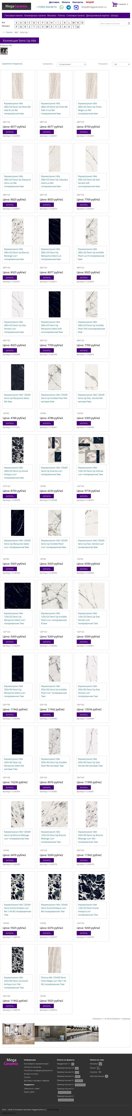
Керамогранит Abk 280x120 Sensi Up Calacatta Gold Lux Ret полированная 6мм (54, 181)
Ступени (93, 1072)
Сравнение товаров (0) (12, 63)
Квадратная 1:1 (63, 1063)
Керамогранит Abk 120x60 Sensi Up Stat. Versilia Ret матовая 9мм (91, 398)
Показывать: (103, 64)
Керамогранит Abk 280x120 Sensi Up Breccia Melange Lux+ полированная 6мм (16, 254)
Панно (93, 1068)
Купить (10, 132)
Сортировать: (48, 64)
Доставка (54, 2)
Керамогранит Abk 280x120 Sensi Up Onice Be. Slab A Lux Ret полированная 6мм (54, 108)
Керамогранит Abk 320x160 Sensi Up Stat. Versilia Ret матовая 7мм (90, 762)
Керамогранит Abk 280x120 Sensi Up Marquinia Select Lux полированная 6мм (51, 254)
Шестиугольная (97, 1076)
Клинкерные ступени (35, 15)
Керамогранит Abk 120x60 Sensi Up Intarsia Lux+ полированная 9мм (54, 471)
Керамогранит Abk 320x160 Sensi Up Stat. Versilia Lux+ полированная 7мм (89, 691)
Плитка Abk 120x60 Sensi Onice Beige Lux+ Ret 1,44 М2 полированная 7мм (53, 981)
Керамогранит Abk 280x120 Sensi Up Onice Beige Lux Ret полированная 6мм (89, 108)
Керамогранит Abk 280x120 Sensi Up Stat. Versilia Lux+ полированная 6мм (15, 326)
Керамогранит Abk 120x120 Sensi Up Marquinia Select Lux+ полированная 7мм (14, 618)
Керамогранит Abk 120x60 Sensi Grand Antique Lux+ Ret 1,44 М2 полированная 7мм (17, 909)
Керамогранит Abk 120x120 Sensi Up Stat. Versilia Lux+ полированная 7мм (89, 618)
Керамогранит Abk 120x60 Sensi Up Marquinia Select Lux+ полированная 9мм (17, 544)
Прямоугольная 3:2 (65, 1072)
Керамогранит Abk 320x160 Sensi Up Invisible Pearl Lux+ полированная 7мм (54, 691)
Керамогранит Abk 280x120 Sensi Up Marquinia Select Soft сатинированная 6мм (52, 326)
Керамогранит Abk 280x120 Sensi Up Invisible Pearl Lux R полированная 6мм (91, 254)
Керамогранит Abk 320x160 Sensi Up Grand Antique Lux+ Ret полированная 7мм (16, 982)
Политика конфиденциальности (38, 1070)
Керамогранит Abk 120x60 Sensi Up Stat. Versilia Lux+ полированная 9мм (91, 544)
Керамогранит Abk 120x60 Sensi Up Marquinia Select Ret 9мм (17, 398)
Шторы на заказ (31, 1074)
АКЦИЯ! (90, 2)
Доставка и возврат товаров (36, 1080)
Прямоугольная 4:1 (65, 1084)
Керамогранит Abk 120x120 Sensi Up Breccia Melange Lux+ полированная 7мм (53, 836)
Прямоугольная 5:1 (65, 1088)
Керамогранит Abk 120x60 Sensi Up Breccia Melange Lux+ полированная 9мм (17, 835)
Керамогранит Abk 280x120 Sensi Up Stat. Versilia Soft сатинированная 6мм (89, 181)
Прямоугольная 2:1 (65, 1076)
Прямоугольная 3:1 (65, 1080)
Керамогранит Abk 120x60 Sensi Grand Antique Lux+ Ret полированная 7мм (54, 908)
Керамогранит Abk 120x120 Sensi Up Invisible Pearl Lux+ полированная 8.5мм (54, 618)
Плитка (61, 15)
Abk (16, 32)
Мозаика (51, 15)
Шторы (114, 15)
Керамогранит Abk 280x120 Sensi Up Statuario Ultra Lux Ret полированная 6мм (17, 181)
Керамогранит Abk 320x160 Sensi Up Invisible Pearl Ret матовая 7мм (54, 762)
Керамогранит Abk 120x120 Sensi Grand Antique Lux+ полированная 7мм (88, 909)
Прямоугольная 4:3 (65, 1068)
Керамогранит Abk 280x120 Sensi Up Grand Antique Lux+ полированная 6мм (16, 472)
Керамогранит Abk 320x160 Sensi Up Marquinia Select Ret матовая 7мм (14, 764)
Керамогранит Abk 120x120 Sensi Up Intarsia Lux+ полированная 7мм (90, 471)
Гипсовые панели (14, 15)
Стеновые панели (76, 15)
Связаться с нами (31, 1088)
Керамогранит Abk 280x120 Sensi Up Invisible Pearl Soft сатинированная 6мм (91, 326)
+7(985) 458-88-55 (46, 6)
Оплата (66, 2)
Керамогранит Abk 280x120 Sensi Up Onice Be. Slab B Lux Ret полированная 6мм (17, 108)
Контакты (78, 2)
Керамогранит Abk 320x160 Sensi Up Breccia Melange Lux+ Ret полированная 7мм (90, 836)
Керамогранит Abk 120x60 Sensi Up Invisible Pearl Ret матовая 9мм (54, 398)
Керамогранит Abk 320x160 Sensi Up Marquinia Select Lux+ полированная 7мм (14, 691)
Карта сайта (29, 1092)
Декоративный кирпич (97, 15)
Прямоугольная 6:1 (65, 1096)
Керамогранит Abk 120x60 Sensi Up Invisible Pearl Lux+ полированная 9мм (54, 544)
